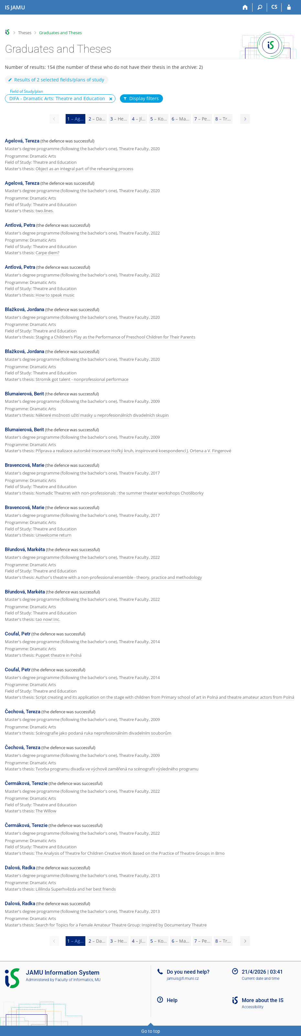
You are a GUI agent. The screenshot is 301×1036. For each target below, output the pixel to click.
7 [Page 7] (202, 119)
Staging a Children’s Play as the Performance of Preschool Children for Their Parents (115, 337)
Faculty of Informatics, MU (78, 980)
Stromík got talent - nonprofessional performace (82, 379)
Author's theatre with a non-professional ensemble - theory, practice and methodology (119, 577)
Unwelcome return (53, 535)
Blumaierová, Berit (24, 394)
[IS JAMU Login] (289, 7)
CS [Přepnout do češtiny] (274, 6)
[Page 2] (245, 119)
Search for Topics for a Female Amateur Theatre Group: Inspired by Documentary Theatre (121, 925)
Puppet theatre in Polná (58, 655)
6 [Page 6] (180, 119)
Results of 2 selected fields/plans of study (55, 80)
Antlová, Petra (20, 225)
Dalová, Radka (20, 868)
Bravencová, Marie (24, 465)
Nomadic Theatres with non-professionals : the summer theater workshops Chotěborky (120, 493)
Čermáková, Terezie (26, 783)
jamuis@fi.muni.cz (183, 978)
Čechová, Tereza (22, 712)
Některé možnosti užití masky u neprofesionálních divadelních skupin (102, 415)
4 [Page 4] (138, 119)
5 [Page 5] (158, 119)
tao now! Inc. (48, 619)
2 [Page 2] (97, 119)
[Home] (245, 7)
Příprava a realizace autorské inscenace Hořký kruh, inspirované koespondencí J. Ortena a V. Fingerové (133, 451)
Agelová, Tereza (22, 141)
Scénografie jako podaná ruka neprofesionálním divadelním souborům (103, 733)
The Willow (46, 811)
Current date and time (260, 978)
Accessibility (252, 1007)
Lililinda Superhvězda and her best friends (76, 889)
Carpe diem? (47, 253)
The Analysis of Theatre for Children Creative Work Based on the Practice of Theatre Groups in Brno (130, 853)
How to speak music (55, 295)
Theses (24, 33)
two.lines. (45, 211)
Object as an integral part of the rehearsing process (84, 169)
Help (172, 1000)
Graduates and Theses (60, 33)
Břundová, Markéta (25, 549)
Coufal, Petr (17, 634)
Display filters (141, 98)
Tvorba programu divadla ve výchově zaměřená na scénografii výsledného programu (117, 769)
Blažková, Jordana (24, 309)
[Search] (260, 7)
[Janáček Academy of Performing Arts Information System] (15, 7)
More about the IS (263, 1000)
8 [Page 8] (223, 119)
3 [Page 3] (118, 119)
